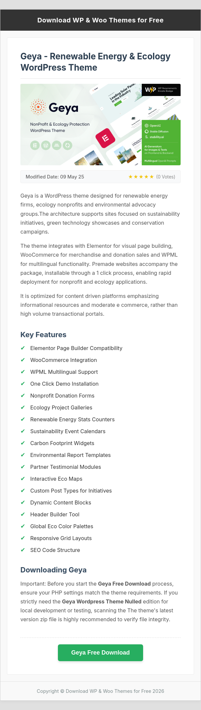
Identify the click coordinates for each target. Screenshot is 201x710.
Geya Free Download (100, 652)
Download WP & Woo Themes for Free (100, 20)
